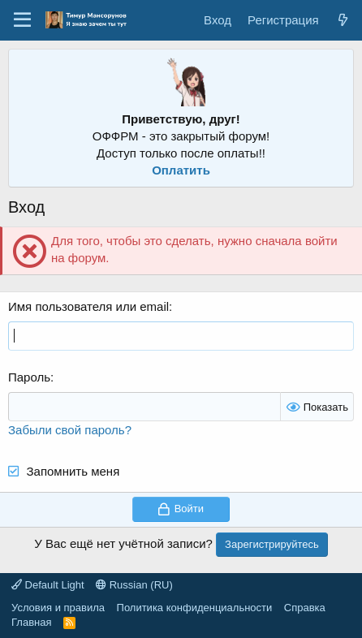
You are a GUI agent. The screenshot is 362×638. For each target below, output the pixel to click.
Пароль (29, 377)
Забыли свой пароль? (69, 430)
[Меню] (22, 20)
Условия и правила (58, 607)
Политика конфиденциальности (195, 607)
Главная (31, 622)
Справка (304, 607)
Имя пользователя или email (88, 306)
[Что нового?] (343, 20)
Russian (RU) (134, 585)
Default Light (47, 585)
